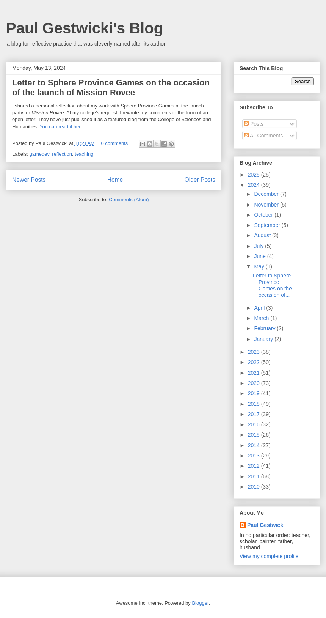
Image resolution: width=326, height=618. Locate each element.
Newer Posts (28, 180)
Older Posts (200, 180)
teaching (84, 154)
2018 (254, 404)
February (265, 328)
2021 (254, 373)
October (264, 215)
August (263, 235)
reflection (62, 154)
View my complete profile (269, 556)
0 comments (114, 143)
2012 (254, 466)
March (262, 318)
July (259, 246)
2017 (254, 414)
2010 (254, 487)
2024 (254, 185)
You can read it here (61, 126)
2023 (254, 352)
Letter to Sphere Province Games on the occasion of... (272, 285)
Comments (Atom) (129, 199)
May (259, 266)
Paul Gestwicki (266, 525)
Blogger (200, 603)
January (264, 339)
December (267, 194)
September (267, 225)
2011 (254, 476)
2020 (254, 383)
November (267, 205)
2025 (254, 175)
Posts (253, 124)
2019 (254, 393)
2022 (254, 362)
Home (115, 180)
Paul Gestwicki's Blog (84, 28)
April (260, 308)
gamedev (40, 154)
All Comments (263, 135)
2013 (254, 455)
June (260, 256)
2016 (254, 424)
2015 (254, 435)
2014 (254, 445)
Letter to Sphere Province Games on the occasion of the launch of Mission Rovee (111, 87)
